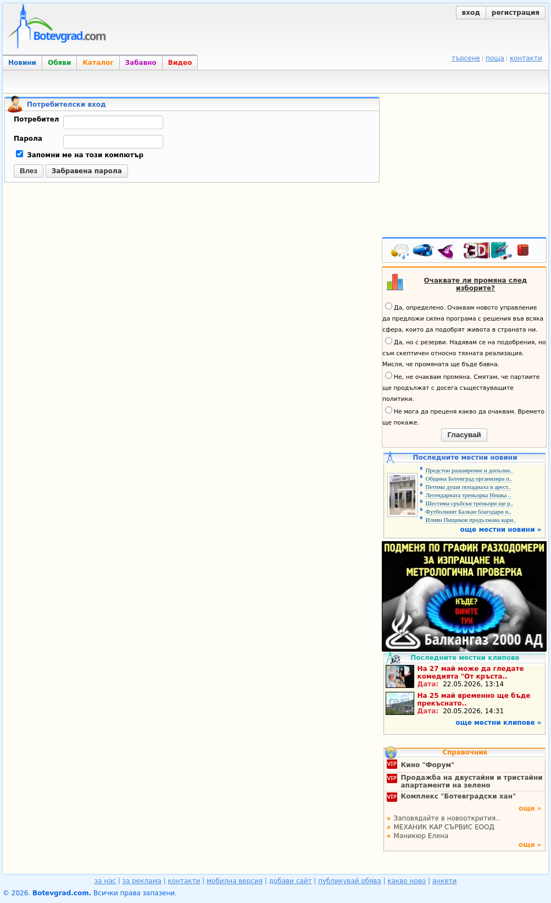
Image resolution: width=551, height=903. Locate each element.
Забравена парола (87, 171)
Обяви (59, 63)
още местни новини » (501, 529)
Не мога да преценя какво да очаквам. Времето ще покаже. (463, 416)
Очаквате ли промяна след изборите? (475, 284)
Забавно (141, 63)
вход (471, 12)
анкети (444, 881)
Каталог (97, 63)
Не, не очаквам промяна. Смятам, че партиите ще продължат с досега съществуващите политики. (460, 387)
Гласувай (464, 435)
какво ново (406, 881)
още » (530, 808)
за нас (105, 881)
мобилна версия (235, 881)
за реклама (142, 881)
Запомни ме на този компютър (79, 155)
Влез (28, 171)
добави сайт (290, 881)
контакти (526, 58)
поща (495, 58)
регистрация (515, 12)
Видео (180, 63)
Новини (22, 63)
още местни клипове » (498, 722)
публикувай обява (349, 881)
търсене (466, 58)
